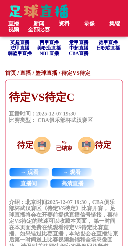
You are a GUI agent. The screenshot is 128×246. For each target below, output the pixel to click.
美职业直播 (49, 48)
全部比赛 (39, 29)
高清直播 (72, 183)
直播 (25, 73)
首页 (10, 73)
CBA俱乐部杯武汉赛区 (65, 120)
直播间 (28, 183)
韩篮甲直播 (20, 53)
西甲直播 (49, 42)
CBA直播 (79, 53)
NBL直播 (49, 53)
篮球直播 (46, 73)
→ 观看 (29, 172)
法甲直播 (19, 48)
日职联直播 (108, 48)
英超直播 (19, 42)
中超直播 (78, 48)
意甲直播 (78, 42)
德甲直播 (108, 42)
